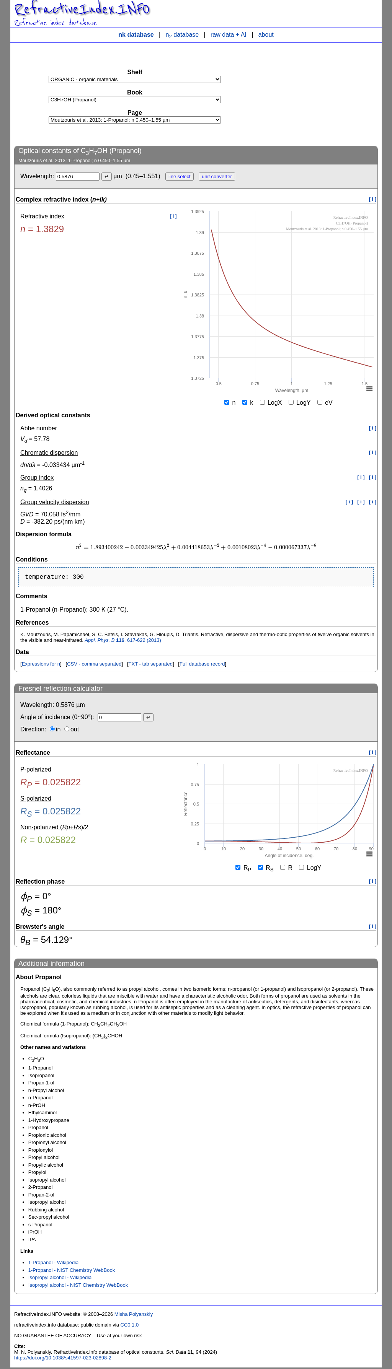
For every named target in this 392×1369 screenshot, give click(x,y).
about (266, 34)
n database (182, 34)
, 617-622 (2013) (123, 642)
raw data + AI (229, 34)
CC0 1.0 (130, 1326)
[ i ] (373, 199)
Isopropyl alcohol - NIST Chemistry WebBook (78, 1286)
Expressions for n (41, 665)
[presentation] (196, 547)
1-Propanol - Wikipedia (53, 1264)
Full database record (202, 665)
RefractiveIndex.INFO (82, 9)
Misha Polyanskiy (133, 1316)
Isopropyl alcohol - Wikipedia (59, 1279)
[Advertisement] (320, 94)
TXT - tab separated (151, 665)
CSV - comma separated (94, 665)
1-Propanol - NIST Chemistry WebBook (71, 1272)
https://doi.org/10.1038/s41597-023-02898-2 (62, 1359)
